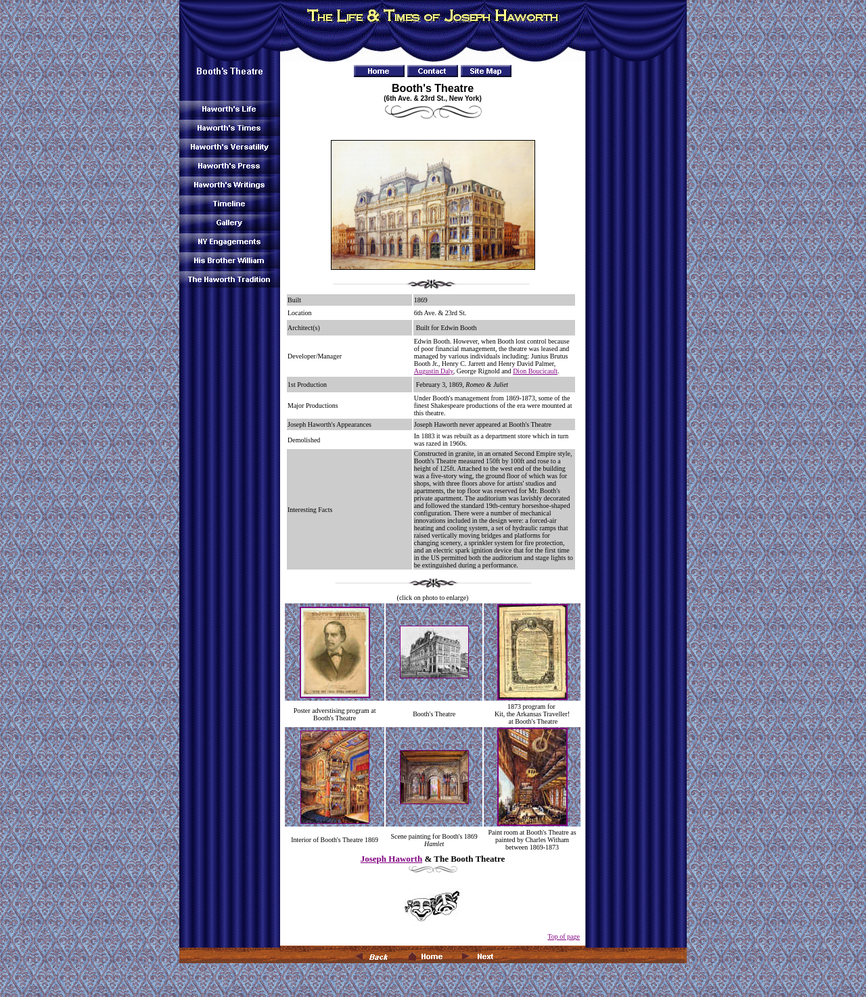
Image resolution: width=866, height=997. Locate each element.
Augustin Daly (433, 371)
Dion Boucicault (535, 371)
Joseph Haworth (391, 859)
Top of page (563, 936)
